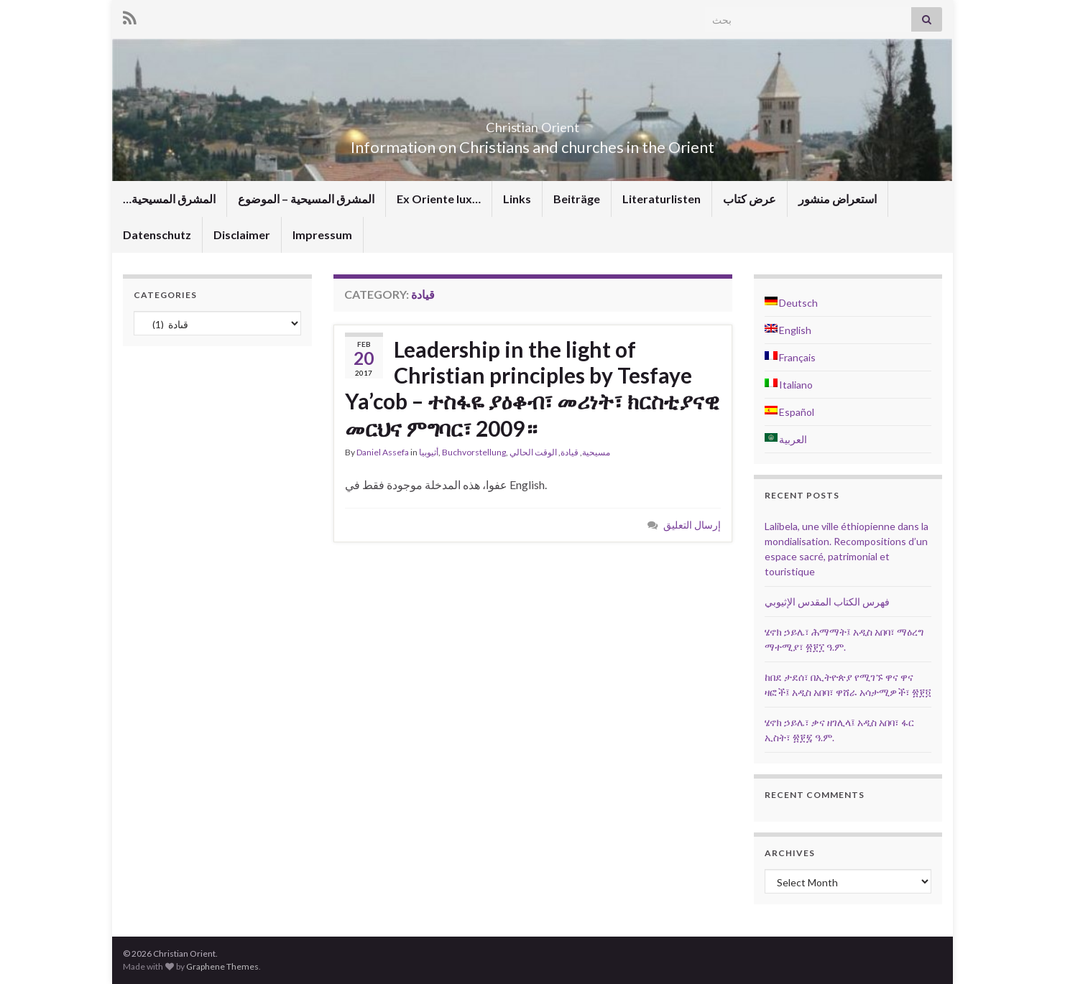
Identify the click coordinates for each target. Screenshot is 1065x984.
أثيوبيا (428, 452)
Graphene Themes (222, 966)
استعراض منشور (837, 198)
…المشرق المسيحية (169, 198)
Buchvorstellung (474, 452)
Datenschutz (157, 234)
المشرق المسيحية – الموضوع (306, 198)
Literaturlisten (661, 198)
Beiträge (576, 198)
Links (517, 198)
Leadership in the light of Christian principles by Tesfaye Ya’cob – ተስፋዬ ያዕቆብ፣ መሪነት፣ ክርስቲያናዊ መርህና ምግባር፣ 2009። (532, 388)
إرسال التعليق (692, 525)
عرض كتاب (749, 198)
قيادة (569, 452)
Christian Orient (533, 123)
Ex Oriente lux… (439, 198)
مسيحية (596, 452)
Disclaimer (241, 234)
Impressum (322, 234)
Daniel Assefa (382, 452)
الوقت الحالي (533, 452)
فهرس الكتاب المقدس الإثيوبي (827, 601)
